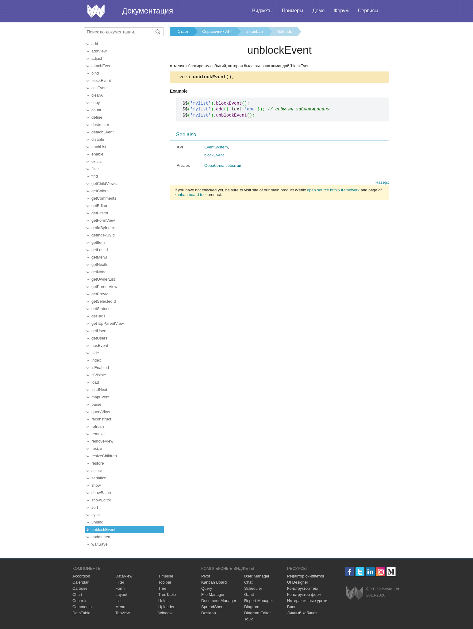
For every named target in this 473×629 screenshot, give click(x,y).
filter (95, 169)
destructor (100, 124)
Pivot (205, 576)
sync (95, 514)
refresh (97, 426)
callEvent (99, 88)
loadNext (99, 389)
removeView (102, 441)
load (95, 382)
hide (95, 353)
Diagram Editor (257, 613)
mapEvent (100, 397)
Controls (79, 600)
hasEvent (99, 345)
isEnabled (100, 367)
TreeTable (167, 594)
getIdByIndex (103, 227)
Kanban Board (214, 582)
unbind (97, 522)
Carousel (80, 588)
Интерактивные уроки (307, 600)
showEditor (101, 500)
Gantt (249, 594)
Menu (120, 606)
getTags (98, 316)
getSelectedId (103, 301)
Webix (354, 593)
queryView (100, 411)
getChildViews (104, 183)
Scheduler (253, 588)
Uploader (166, 606)
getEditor (99, 205)
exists (96, 161)
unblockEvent (103, 529)
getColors (100, 191)
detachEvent (102, 132)
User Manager (256, 576)
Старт (183, 31)
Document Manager (218, 600)
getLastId (99, 249)
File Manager (213, 594)
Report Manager (258, 600)
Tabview (122, 613)
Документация (147, 10)
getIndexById (103, 235)
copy (95, 102)
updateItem (101, 537)
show (96, 485)
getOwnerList (103, 279)
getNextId (100, 264)
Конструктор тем (302, 588)
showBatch (101, 492)
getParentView (104, 286)
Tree (162, 588)
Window (165, 613)
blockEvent (101, 80)
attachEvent (102, 65)
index (96, 360)
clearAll (98, 95)
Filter (119, 582)
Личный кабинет (302, 613)
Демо (318, 10)
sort (94, 507)
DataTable (81, 613)
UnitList (164, 600)
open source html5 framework (333, 191)
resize (96, 448)
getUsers (99, 338)
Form (120, 588)
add (94, 43)
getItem (98, 242)
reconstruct (101, 419)
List (118, 600)
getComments (103, 198)
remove (98, 433)
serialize (98, 478)
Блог (291, 606)
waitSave (99, 544)
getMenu (99, 257)
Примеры (292, 10)
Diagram (251, 606)
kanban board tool (190, 195)
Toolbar (164, 582)
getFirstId (99, 213)
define (96, 117)
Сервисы (368, 10)
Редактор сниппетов (305, 576)
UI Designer (297, 582)
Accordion (81, 576)
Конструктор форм (304, 594)
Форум (341, 10)
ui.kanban (254, 31)
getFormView (103, 220)
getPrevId (100, 294)
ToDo (248, 619)
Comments (82, 606)
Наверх (382, 183)
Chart (77, 594)
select (96, 470)
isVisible (98, 375)
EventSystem (216, 148)
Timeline (165, 576)
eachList (98, 146)
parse (96, 404)
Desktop (208, 613)
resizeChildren (104, 456)
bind (95, 73)
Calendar (80, 582)
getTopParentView (107, 323)
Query (206, 588)
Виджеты (262, 10)
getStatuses (102, 308)
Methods (284, 31)
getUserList (101, 330)
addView (99, 51)
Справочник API (217, 31)
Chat (248, 582)
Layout (121, 594)
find (94, 176)
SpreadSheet (213, 606)
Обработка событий (222, 166)
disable (97, 139)
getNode (98, 272)
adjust (96, 58)
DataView (123, 576)
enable (97, 154)
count (96, 110)
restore (97, 463)
